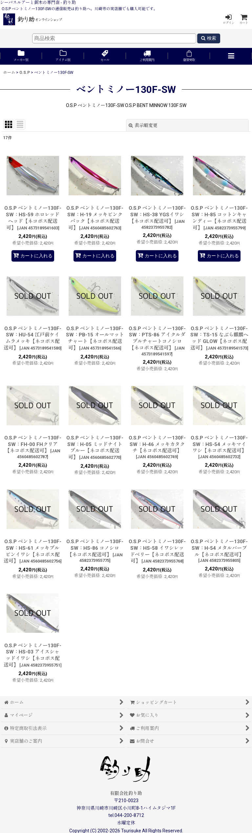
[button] (231, 56)
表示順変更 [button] (143, 125)
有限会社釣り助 (126, 793)
